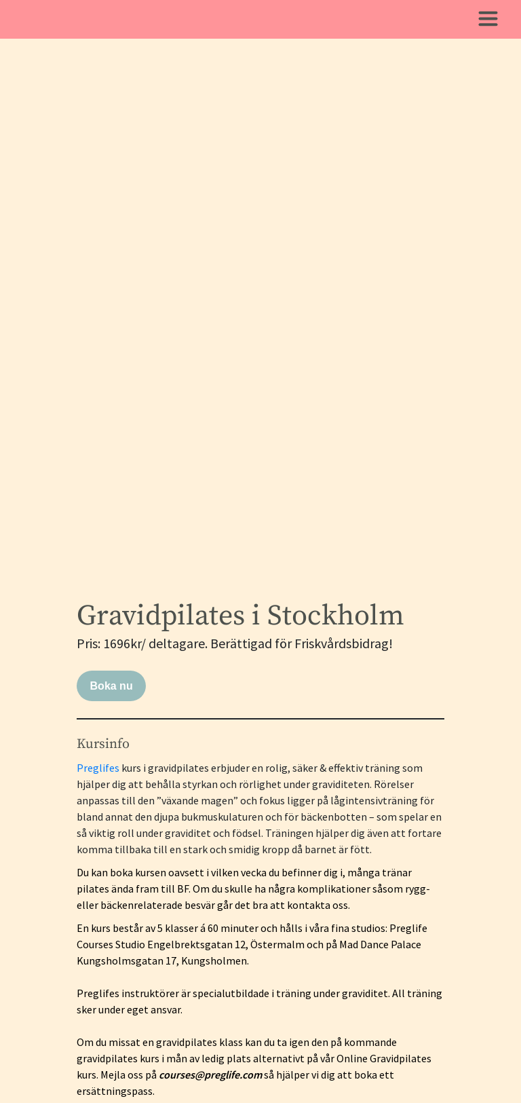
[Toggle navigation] (488, 19)
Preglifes (98, 767)
